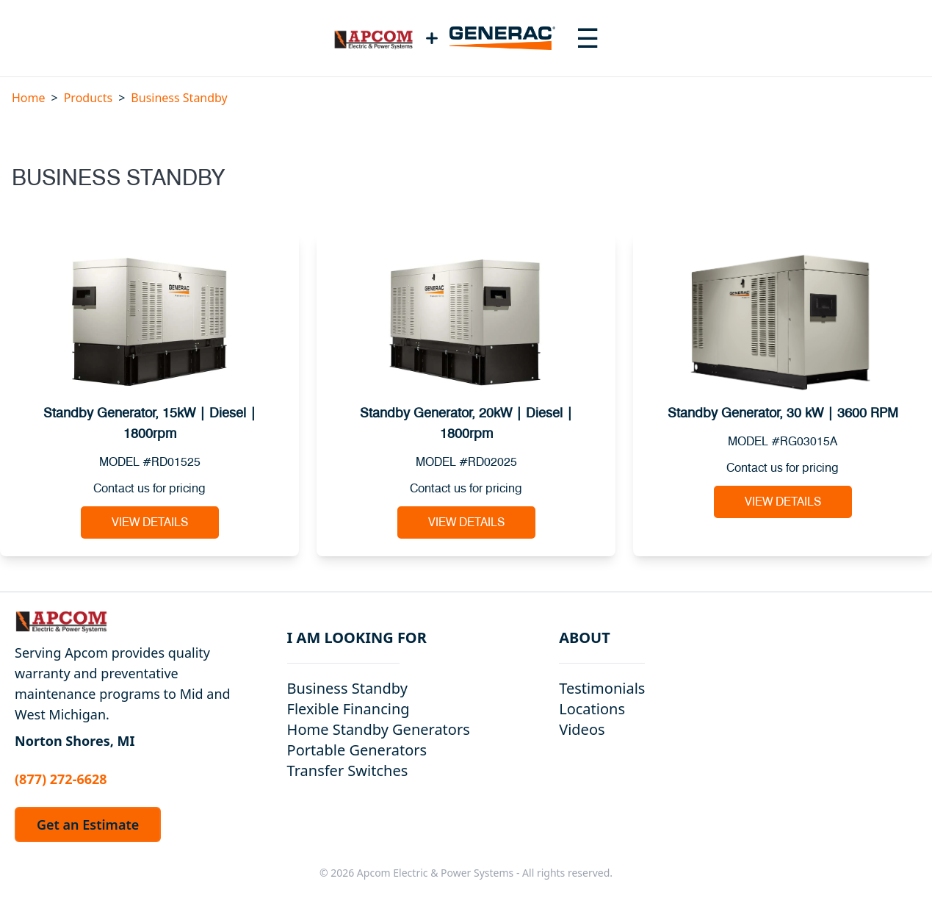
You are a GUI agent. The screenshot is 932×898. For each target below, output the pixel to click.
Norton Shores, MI (75, 741)
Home (29, 98)
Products (88, 98)
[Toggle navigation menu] (587, 38)
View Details (150, 522)
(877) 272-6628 (61, 779)
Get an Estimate (88, 824)
